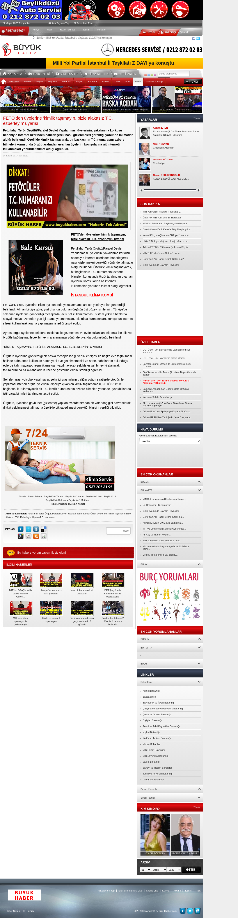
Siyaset (27, 81)
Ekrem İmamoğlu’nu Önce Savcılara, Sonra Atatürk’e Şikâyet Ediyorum (176, 133)
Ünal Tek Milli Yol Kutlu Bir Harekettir (162, 217)
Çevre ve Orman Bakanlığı (157, 714)
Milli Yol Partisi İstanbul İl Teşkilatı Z (162, 211)
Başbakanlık (149, 696)
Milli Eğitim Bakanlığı (154, 750)
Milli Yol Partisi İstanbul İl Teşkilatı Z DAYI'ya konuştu (74, 37)
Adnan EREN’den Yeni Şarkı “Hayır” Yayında (166, 417)
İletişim (86, 29)
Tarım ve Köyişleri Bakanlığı (157, 773)
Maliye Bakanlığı (151, 744)
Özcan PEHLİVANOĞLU (166, 175)
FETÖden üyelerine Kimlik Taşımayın (106, 513)
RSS (198, 890)
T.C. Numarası (47, 517)
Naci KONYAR (161, 144)
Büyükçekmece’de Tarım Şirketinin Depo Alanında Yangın (169, 373)
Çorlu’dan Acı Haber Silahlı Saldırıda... (163, 517)
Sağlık (39, 81)
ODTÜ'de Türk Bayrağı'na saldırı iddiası (164, 358)
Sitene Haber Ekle (15, 29)
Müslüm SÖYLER (163, 159)
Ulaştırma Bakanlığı (153, 779)
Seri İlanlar (126, 73)
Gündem (14, 81)
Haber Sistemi (13, 911)
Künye (36, 29)
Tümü (197, 118)
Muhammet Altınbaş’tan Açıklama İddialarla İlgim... (166, 547)
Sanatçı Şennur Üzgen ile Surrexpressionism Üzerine (167, 365)
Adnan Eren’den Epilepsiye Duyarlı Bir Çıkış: (166, 411)
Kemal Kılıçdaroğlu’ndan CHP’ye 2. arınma (165, 235)
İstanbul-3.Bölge (154, 81)
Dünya (105, 81)
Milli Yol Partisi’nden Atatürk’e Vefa (161, 253)
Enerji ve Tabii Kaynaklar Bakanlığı (161, 726)
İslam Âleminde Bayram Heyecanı (161, 265)
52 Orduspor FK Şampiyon (157, 505)
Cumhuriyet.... (160, 163)
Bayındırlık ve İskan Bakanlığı (158, 702)
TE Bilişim (28, 911)
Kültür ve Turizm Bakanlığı (157, 738)
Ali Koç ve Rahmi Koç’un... (157, 534)
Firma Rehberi (98, 73)
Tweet (126, 530)
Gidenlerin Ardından (163, 147)
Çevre (117, 81)
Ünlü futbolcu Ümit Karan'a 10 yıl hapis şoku (166, 229)
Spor (127, 81)
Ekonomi (93, 81)
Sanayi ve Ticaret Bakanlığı (157, 767)
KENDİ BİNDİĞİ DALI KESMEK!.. (171, 178)
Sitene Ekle (152, 890)
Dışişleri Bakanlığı (152, 720)
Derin (138, 81)
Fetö (83, 513)
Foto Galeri (42, 73)
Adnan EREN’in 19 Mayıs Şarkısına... (163, 522)
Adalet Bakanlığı (151, 690)
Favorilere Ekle (85, 23)
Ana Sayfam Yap (60, 23)
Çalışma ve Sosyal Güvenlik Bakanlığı (163, 708)
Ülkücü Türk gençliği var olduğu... (160, 554)
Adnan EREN (160, 128)
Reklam (101, 29)
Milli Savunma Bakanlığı (155, 756)
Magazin (52, 81)
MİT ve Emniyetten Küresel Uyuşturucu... (164, 528)
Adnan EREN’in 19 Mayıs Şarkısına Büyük (165, 247)
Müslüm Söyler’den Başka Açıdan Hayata (165, 223)
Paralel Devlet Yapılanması (66, 513)
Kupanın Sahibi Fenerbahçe (157, 397)
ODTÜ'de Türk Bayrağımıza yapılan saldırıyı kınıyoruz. (166, 350)
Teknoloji (66, 81)
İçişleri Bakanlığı (151, 732)
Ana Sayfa (14, 73)
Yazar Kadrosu (67, 29)
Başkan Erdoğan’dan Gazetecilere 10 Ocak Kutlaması (166, 390)
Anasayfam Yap (106, 890)
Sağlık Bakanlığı (151, 761)
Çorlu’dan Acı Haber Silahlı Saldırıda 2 (163, 259)
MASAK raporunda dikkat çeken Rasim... (164, 499)
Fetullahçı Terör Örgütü (40, 513)
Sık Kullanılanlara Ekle (130, 890)
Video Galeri (70, 73)
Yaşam (79, 81)
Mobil (49, 29)
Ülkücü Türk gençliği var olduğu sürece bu (165, 241)
